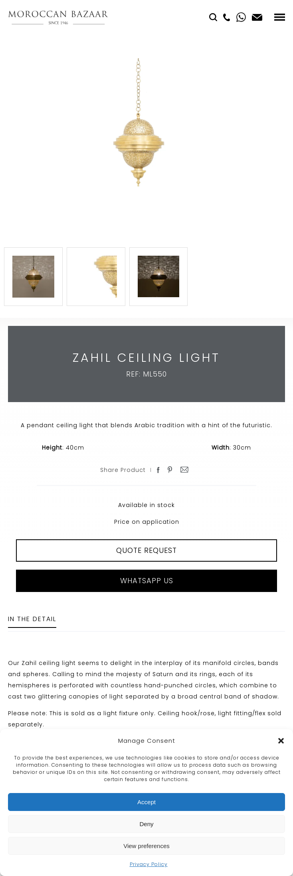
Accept (146, 802)
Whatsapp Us (146, 581)
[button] (281, 741)
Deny (146, 824)
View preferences (146, 845)
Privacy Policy (149, 864)
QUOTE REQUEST (146, 550)
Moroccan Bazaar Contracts (58, 17)
